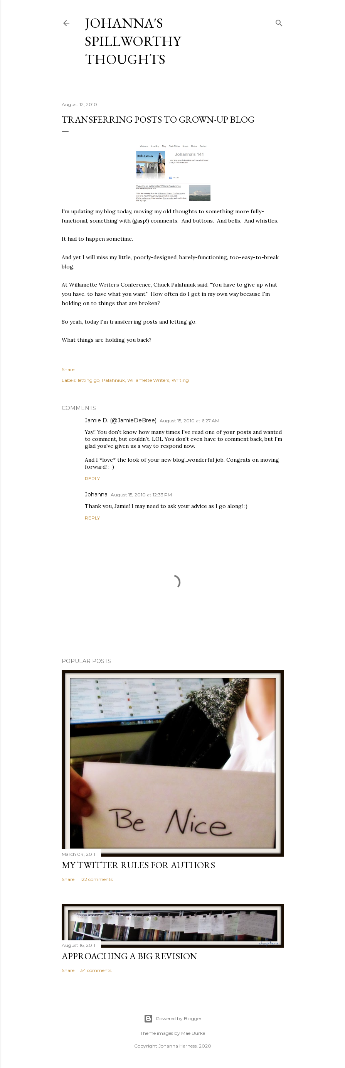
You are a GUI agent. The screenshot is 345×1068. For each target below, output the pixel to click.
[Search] (279, 21)
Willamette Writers (148, 380)
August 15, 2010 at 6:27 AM (189, 420)
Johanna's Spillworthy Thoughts (133, 41)
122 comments (96, 879)
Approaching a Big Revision (129, 956)
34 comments (95, 970)
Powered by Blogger (173, 1018)
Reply (92, 478)
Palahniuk (113, 380)
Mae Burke (193, 1033)
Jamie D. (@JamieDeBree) (121, 420)
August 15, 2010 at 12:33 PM (141, 495)
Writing (180, 380)
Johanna (96, 494)
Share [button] (68, 369)
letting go (88, 380)
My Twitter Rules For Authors (138, 865)
